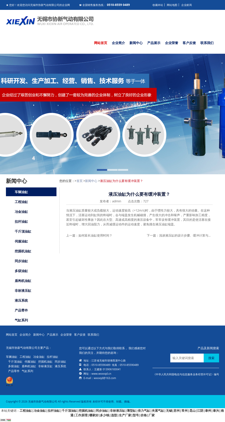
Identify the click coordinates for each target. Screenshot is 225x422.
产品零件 (21, 310)
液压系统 (21, 300)
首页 (79, 181)
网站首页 (100, 43)
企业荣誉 (171, 43)
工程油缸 (21, 201)
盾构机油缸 (23, 280)
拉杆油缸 (21, 221)
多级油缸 (21, 271)
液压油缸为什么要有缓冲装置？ (121, 181)
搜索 (211, 358)
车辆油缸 (21, 192)
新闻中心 (136, 43)
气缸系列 (21, 320)
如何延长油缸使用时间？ (95, 235)
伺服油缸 (21, 241)
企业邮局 (186, 5)
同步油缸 (21, 261)
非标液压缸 (23, 290)
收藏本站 (157, 5)
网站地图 (172, 5)
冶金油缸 (21, 211)
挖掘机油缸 (23, 251)
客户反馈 (189, 43)
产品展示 (153, 43)
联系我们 (207, 43)
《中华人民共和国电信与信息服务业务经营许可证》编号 (186, 374)
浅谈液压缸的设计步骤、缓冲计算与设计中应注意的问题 (185, 235)
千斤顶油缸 (23, 231)
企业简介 (118, 43)
